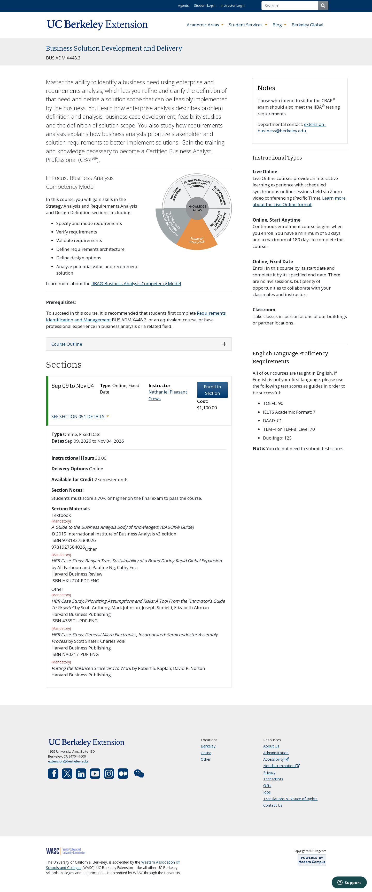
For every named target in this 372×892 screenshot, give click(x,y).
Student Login (204, 5)
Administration (276, 752)
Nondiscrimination (281, 765)
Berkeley (208, 746)
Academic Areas (203, 25)
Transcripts (273, 778)
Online (206, 752)
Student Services (246, 25)
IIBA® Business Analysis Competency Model (136, 283)
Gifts (267, 785)
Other (206, 759)
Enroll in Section (212, 390)
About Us (271, 746)
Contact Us (272, 805)
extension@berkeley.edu (68, 761)
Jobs (267, 792)
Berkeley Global (307, 25)
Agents (183, 5)
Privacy (269, 772)
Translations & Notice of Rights (290, 798)
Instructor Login (233, 5)
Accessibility (276, 759)
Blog (278, 25)
